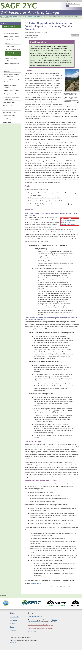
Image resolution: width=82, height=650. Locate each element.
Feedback (13, 630)
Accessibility (13, 620)
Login (68, 1)
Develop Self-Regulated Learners (10, 59)
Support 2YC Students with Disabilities (11, 81)
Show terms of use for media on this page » (41, 628)
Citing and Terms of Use (35, 616)
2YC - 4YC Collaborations (13, 49)
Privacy (12, 627)
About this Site (14, 617)
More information (32, 631)
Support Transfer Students (11, 36)
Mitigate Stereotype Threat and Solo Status (11, 75)
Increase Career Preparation (12, 33)
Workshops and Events (9, 112)
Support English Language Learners (11, 64)
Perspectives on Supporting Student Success (11, 98)
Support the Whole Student (11, 90)
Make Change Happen (9, 105)
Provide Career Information (11, 30)
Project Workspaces (8, 119)
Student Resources (8, 109)
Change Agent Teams (9, 115)
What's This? (13, 642)
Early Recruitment (10, 39)
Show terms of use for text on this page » (40, 625)
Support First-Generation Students (11, 86)
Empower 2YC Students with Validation (12, 70)
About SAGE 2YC (8, 122)
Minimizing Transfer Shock (68, 224)
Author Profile (74, 35)
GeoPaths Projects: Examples (35, 16)
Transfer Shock (10, 46)
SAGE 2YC (3, 16)
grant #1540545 (35, 583)
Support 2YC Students (9, 26)
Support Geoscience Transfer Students (16, 16)
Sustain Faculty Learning (10, 102)
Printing (12, 623)
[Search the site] (73, 4)
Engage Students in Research (12, 94)
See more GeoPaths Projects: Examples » (64, 587)
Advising (8, 43)
